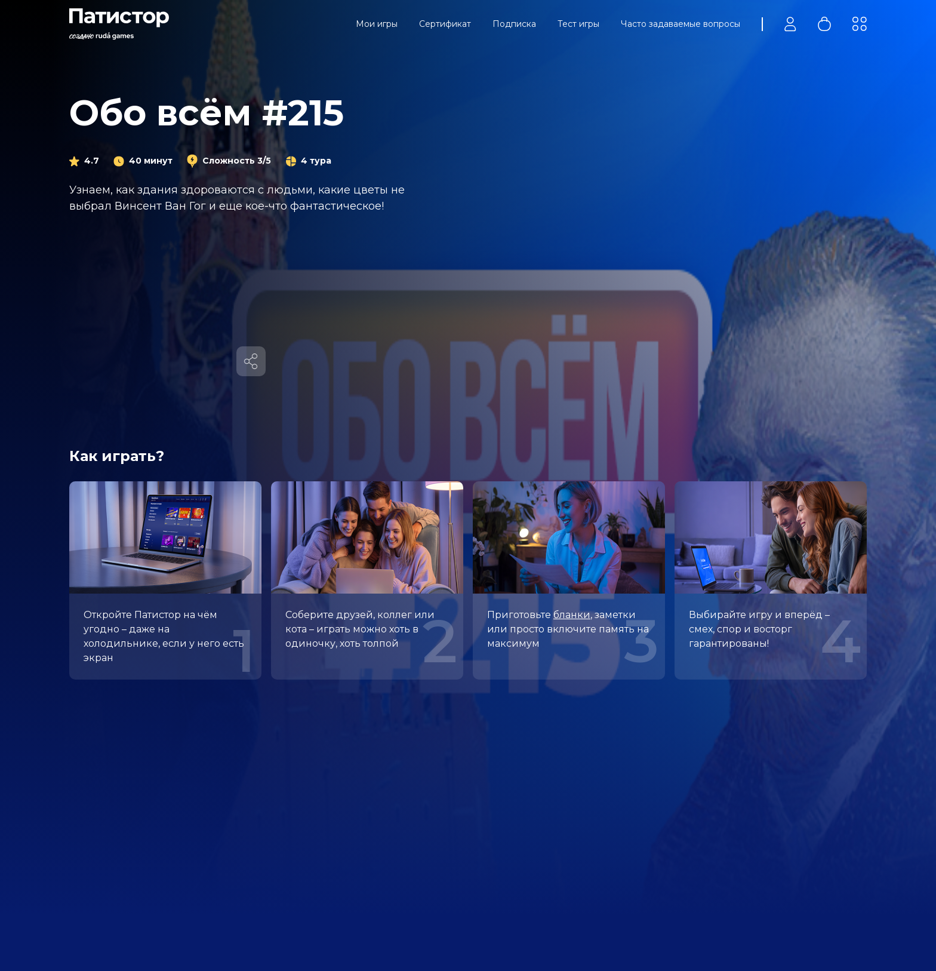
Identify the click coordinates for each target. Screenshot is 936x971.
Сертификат (445, 24)
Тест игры (578, 24)
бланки (571, 614)
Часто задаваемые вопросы (680, 24)
